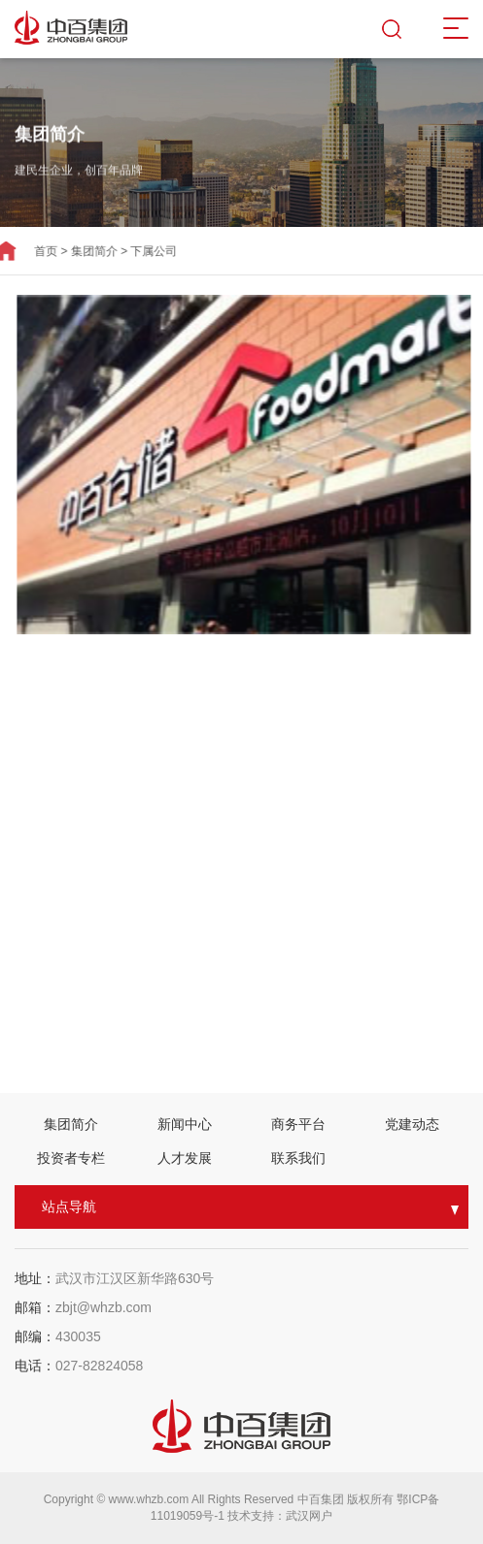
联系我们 (298, 1158)
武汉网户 (309, 1516)
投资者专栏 (71, 1158)
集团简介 (82, 251)
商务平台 (298, 1124)
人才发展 (184, 1158)
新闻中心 (184, 1124)
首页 (34, 251)
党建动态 (412, 1124)
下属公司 (143, 251)
